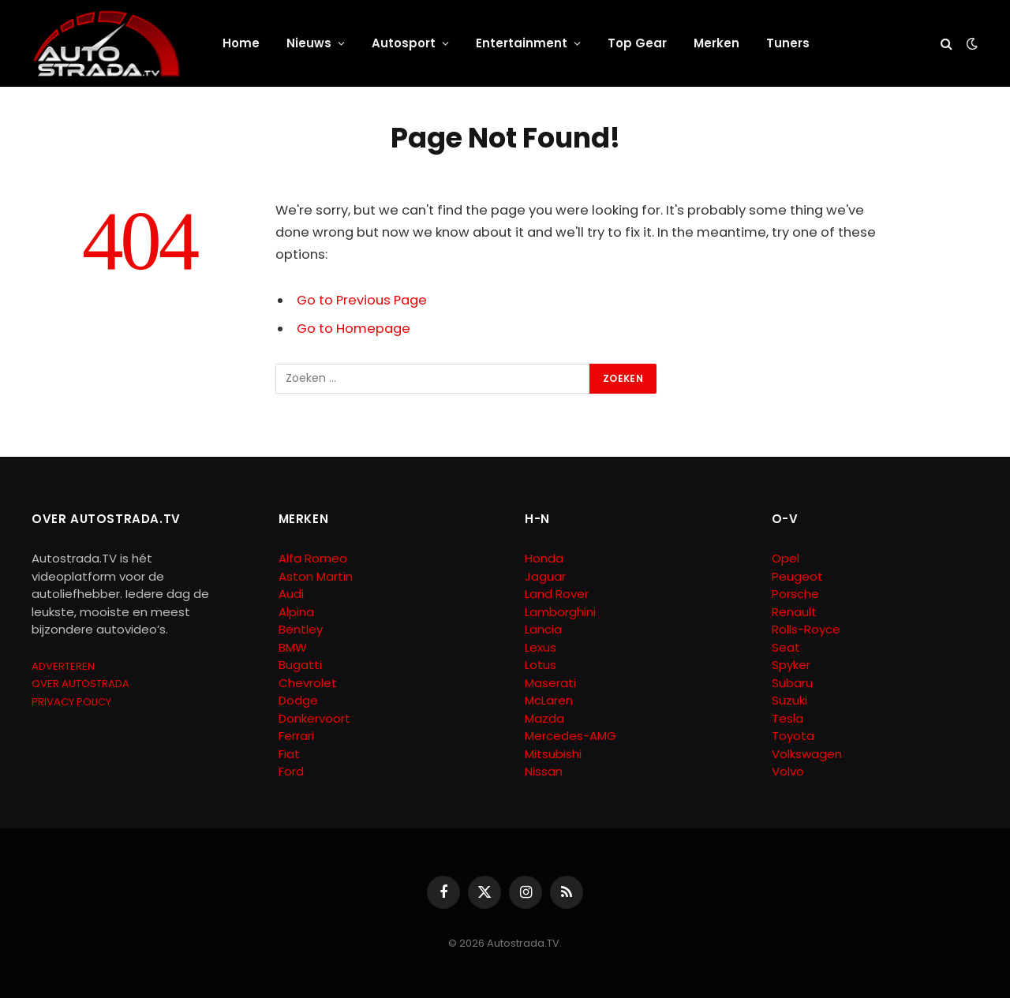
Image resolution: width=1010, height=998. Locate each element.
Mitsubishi (553, 754)
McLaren (549, 700)
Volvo (788, 771)
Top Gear (637, 43)
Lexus (540, 647)
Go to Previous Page (362, 300)
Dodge (298, 700)
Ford (291, 771)
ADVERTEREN (63, 666)
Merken (716, 43)
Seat (786, 647)
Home (241, 43)
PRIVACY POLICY (71, 701)
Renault (794, 612)
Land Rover (557, 593)
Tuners (788, 43)
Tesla (787, 718)
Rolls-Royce (806, 629)
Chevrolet (308, 683)
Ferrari (296, 735)
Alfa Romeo (314, 558)
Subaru (792, 683)
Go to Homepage (353, 329)
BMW (293, 647)
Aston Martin (316, 576)
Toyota (793, 735)
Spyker (791, 664)
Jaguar (545, 576)
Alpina (296, 612)
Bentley (301, 629)
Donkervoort (314, 718)
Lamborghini (560, 612)
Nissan (544, 771)
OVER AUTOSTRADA (80, 683)
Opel (785, 558)
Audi (291, 593)
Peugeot (797, 576)
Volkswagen (807, 754)
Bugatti (300, 664)
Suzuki (789, 700)
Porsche (795, 593)
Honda (544, 558)
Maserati (550, 683)
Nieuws (308, 43)
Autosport (404, 43)
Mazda (544, 718)
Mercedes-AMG (570, 735)
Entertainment (521, 43)
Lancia (543, 629)
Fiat (289, 754)
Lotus (540, 664)
